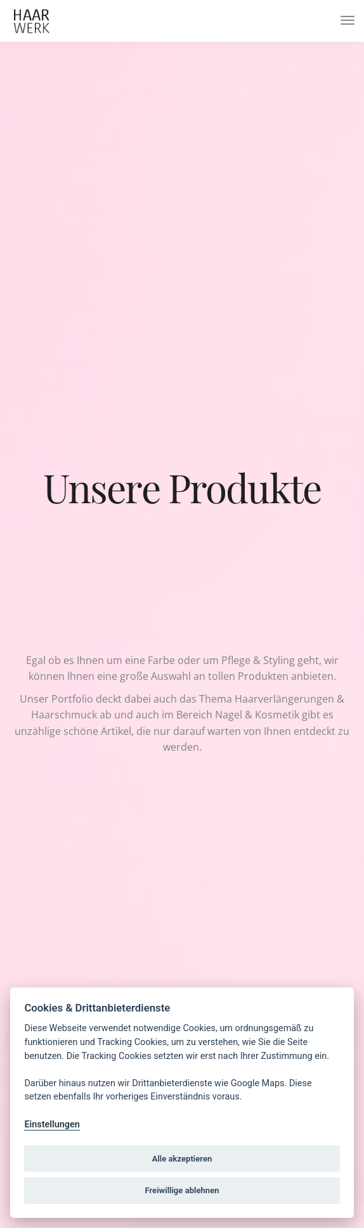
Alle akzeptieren (182, 1158)
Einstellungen (51, 1124)
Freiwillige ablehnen (182, 1190)
